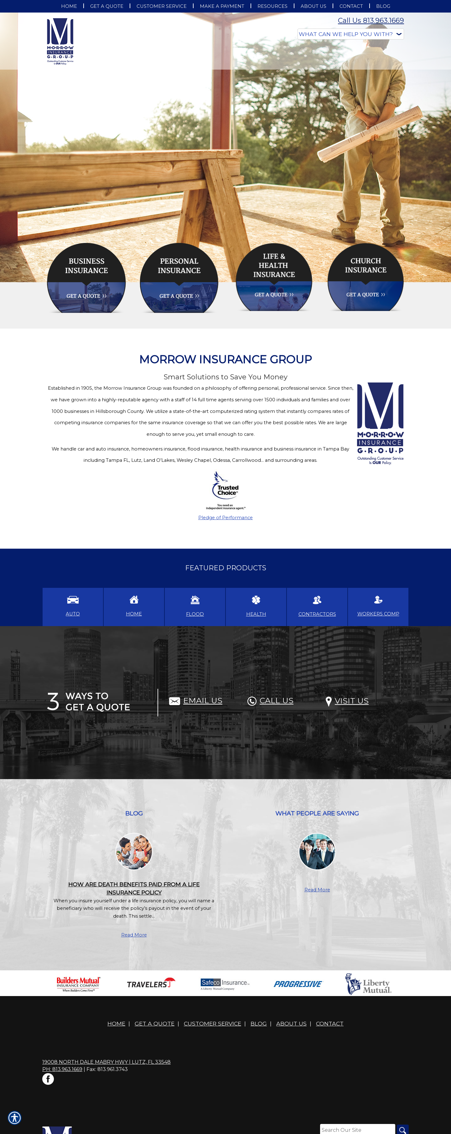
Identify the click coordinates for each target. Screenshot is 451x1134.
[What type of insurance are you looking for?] (351, 34)
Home (116, 1023)
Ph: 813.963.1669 (62, 1069)
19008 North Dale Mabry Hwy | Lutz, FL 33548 (106, 1062)
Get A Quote (154, 1023)
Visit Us (347, 700)
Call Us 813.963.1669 (371, 20)
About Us (291, 1023)
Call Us (270, 700)
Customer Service (212, 1023)
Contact (330, 1023)
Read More (134, 935)
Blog (259, 1023)
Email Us (195, 700)
